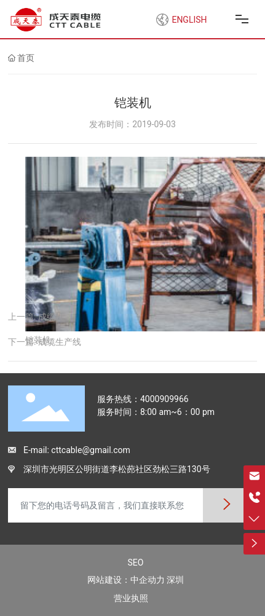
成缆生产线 (59, 342)
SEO (136, 562)
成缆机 (51, 317)
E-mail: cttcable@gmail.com (76, 450)
